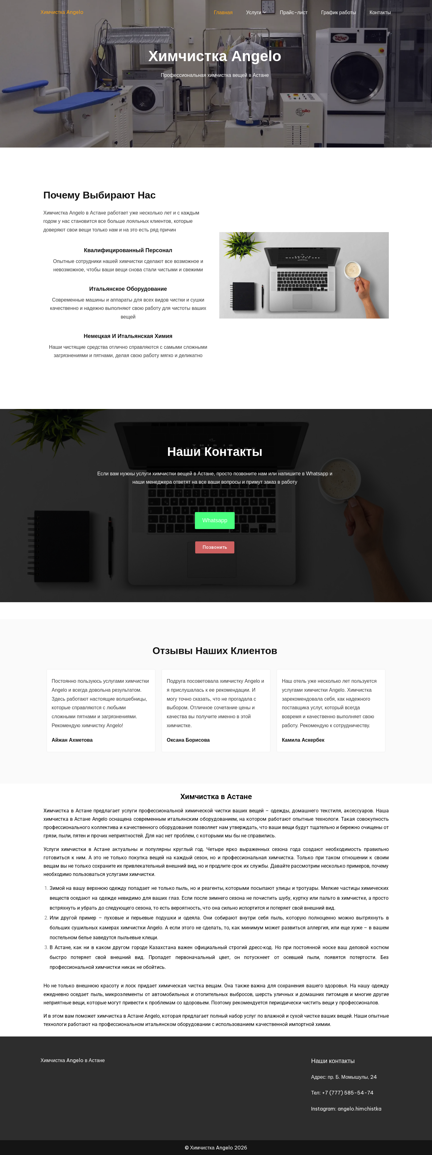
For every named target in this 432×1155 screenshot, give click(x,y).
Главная (223, 12)
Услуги (253, 12)
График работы (338, 12)
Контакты (380, 12)
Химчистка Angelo (62, 12)
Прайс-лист (294, 12)
